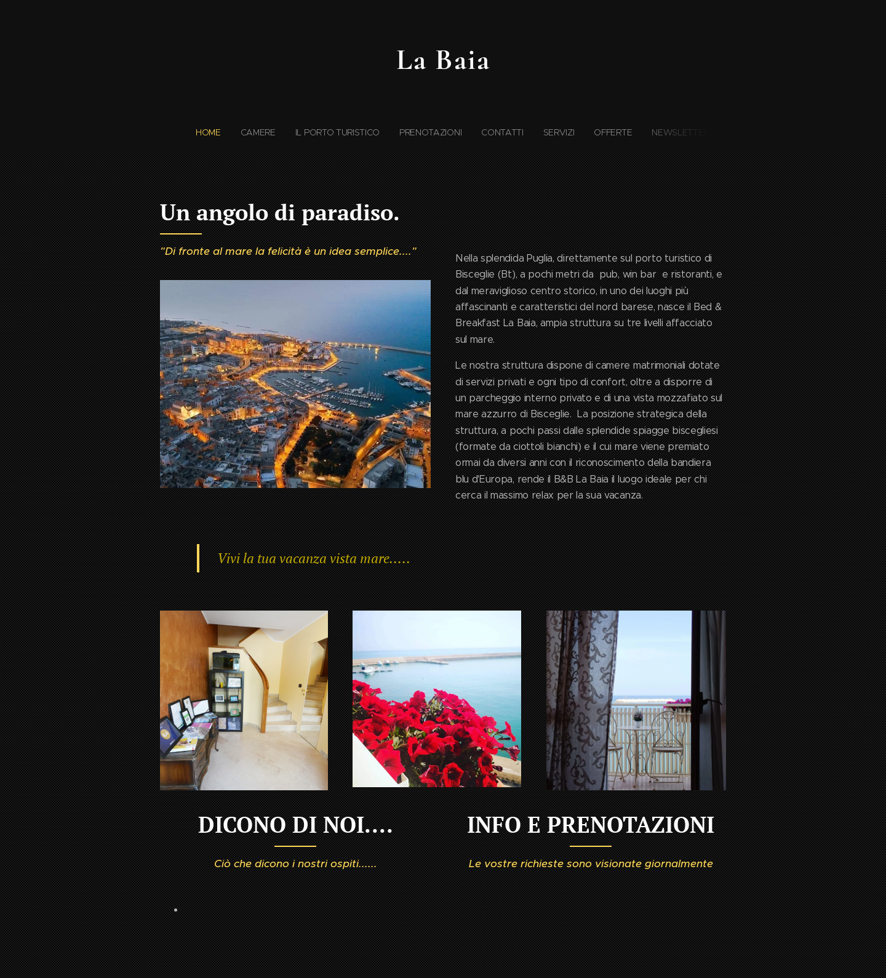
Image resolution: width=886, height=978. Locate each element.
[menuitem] (388, 132)
